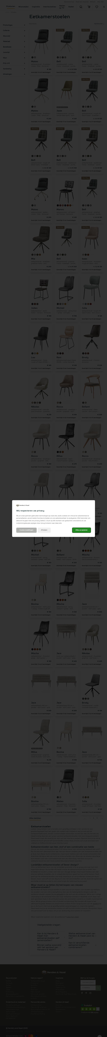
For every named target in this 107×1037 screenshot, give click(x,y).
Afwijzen (44, 530)
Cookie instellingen (26, 530)
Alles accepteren (82, 530)
